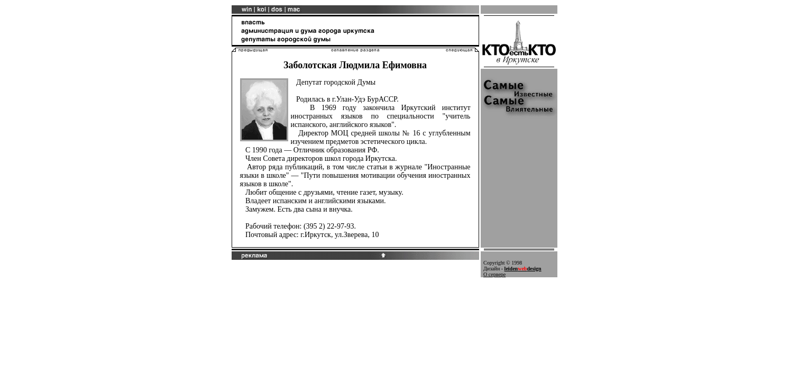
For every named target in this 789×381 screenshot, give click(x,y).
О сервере (494, 274)
